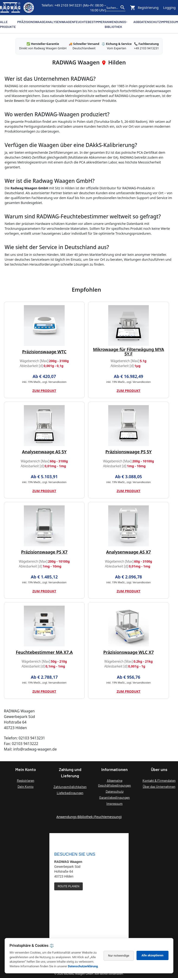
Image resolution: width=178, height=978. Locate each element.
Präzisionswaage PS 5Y (128, 451)
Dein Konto (26, 786)
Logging (169, 7)
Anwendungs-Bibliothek (116, 24)
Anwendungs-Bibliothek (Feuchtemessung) (88, 816)
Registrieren (25, 780)
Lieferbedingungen (70, 793)
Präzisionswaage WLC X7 (128, 652)
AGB (136, 22)
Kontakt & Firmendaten (159, 780)
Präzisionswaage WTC (44, 351)
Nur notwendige (118, 955)
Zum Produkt (44, 390)
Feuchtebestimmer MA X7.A (44, 652)
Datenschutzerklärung (83, 966)
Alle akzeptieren (152, 955)
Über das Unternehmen (159, 786)
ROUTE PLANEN (68, 886)
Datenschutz (150, 22)
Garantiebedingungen (114, 797)
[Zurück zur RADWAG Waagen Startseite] (17, 7)
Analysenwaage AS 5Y (44, 451)
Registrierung (148, 7)
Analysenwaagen (59, 22)
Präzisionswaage (31, 22)
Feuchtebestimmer (89, 22)
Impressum (169, 22)
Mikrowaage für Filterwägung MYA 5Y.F (128, 352)
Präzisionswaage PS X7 (44, 552)
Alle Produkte (8, 24)
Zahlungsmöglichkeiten (70, 787)
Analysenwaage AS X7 (128, 552)
